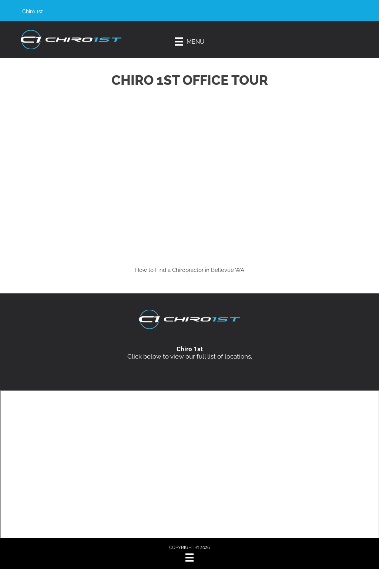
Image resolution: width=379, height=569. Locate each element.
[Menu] (189, 41)
